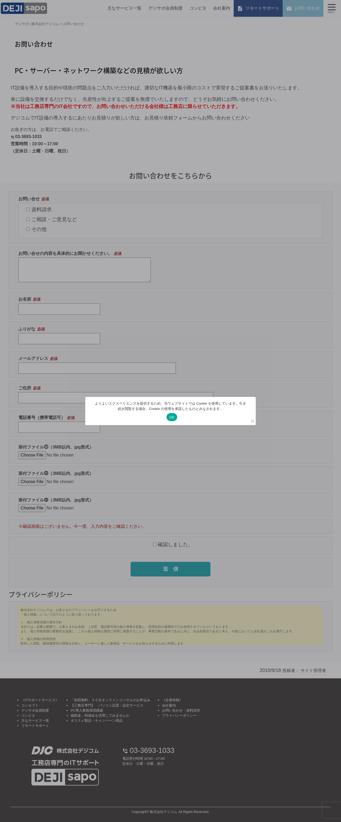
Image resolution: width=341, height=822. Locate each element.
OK (171, 417)
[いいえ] (252, 421)
